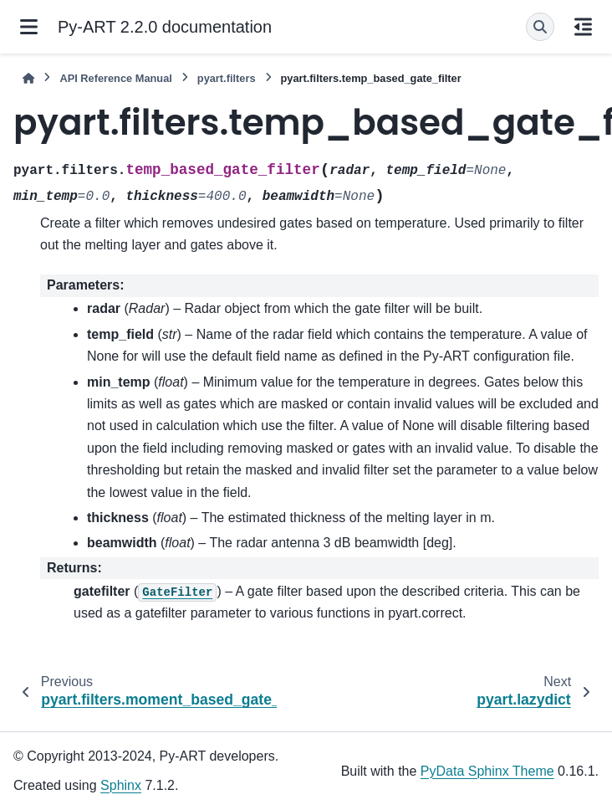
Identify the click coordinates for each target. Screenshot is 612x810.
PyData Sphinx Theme (487, 771)
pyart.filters (226, 78)
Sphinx (120, 785)
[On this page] (583, 27)
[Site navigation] (28, 27)
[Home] (28, 78)
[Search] (540, 27)
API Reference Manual (115, 78)
